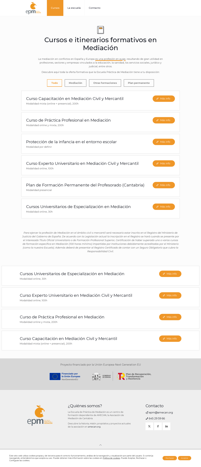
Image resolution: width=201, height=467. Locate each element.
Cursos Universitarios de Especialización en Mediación (78, 207)
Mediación (75, 83)
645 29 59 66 (155, 418)
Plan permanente (139, 83)
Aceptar (183, 458)
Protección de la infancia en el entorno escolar (71, 142)
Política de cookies (120, 458)
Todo (54, 83)
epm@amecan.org (159, 412)
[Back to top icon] (100, 445)
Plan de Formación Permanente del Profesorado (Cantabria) (85, 185)
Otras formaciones (105, 83)
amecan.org (94, 426)
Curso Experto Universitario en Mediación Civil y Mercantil (82, 164)
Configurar (25, 460)
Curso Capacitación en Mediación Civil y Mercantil (74, 99)
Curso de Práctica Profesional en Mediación (68, 121)
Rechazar (166, 458)
